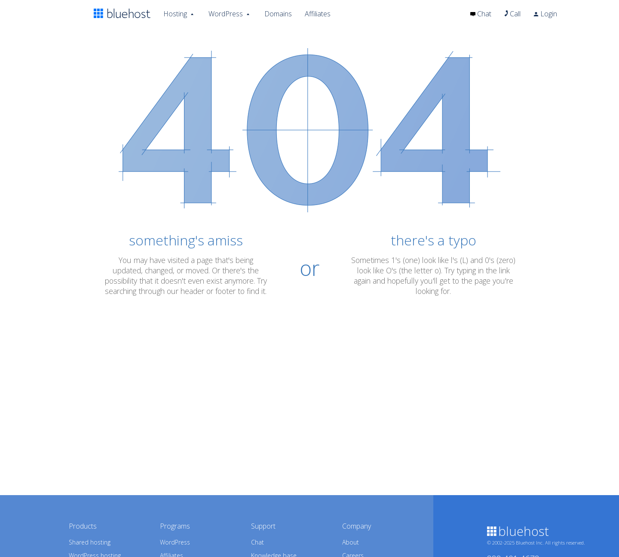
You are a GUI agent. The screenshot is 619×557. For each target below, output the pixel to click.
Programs (175, 526)
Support (263, 526)
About (350, 542)
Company (356, 526)
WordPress (225, 13)
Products (83, 526)
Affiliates (318, 13)
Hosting (175, 13)
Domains (278, 13)
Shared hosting (89, 542)
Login (545, 13)
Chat (480, 13)
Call (512, 13)
